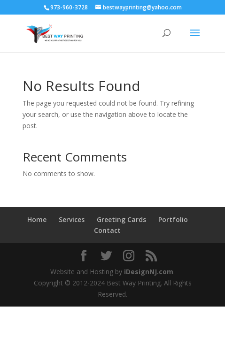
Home (37, 219)
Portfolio (173, 219)
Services (72, 219)
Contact (107, 230)
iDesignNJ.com (148, 271)
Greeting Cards (121, 219)
